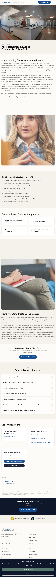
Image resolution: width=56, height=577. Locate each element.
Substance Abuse (33, 540)
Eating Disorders (33, 543)
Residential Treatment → (10, 437)
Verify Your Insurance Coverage (14, 458)
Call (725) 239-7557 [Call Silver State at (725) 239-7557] (28, 357)
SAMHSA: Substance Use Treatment (11, 481)
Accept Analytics (28, 569)
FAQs (2, 557)
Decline (28, 574)
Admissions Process (6, 554)
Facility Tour (32, 557)
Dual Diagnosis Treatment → (38, 439)
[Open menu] (53, 2)
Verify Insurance (5, 551)
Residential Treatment (34, 531)
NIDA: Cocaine (6, 480)
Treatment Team (33, 554)
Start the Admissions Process (14, 462)
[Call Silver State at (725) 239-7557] (44, 2)
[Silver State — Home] (5, 2)
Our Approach (32, 551)
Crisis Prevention (33, 534)
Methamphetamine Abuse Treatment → (41, 443)
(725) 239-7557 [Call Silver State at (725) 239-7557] (5, 543)
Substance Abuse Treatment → (39, 435)
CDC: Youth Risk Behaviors (9, 483)
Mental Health (32, 537)
